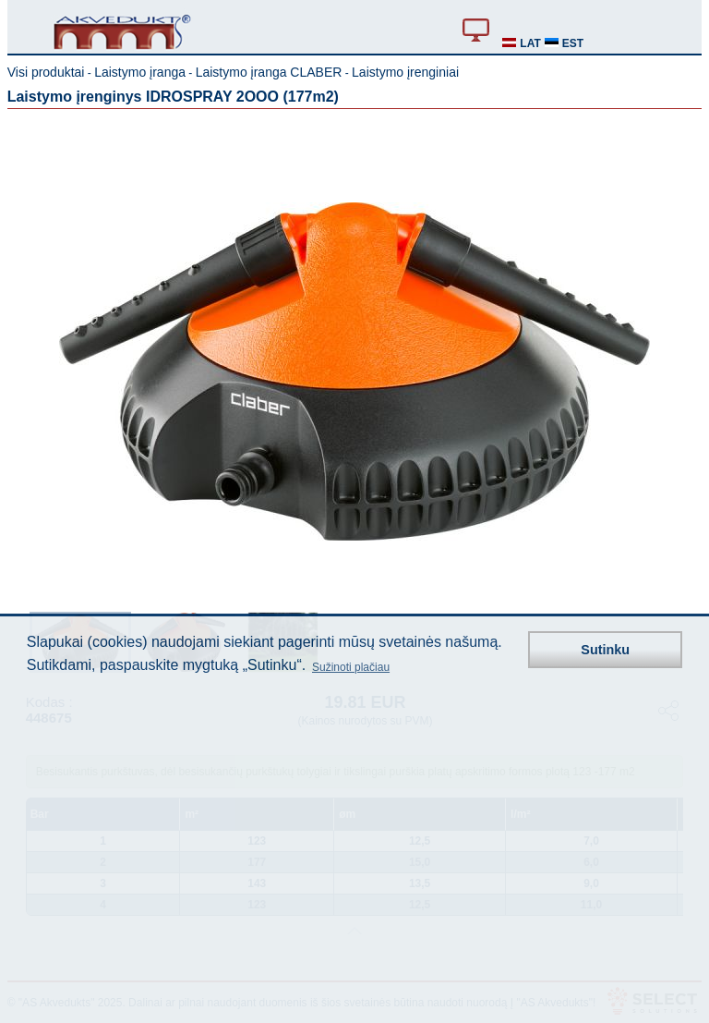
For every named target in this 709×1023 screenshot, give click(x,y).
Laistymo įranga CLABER (269, 72)
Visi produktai (46, 72)
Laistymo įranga (140, 72)
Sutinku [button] (605, 649)
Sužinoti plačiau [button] (351, 667)
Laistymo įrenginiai (405, 72)
